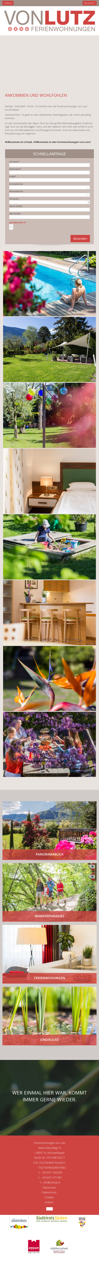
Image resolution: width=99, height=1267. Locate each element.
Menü (8, 3)
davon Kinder (15, 206)
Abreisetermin (16, 191)
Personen (14, 198)
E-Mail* (12, 176)
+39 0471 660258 (49, 1172)
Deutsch (89, 3)
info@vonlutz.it (49, 1182)
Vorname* (14, 161)
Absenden (80, 238)
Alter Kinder (15, 213)
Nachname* (15, 168)
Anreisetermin (16, 183)
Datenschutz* (17, 222)
